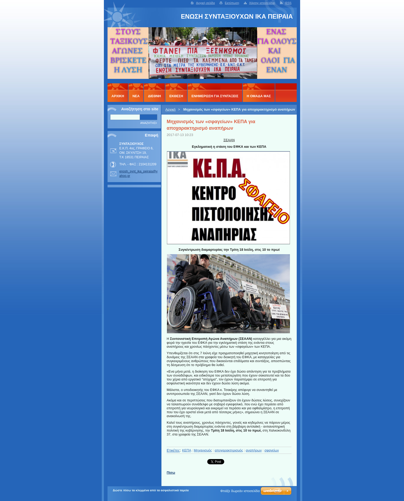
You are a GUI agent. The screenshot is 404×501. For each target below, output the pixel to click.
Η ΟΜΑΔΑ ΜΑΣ (259, 96)
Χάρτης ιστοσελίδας (262, 2)
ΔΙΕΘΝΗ (154, 96)
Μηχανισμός (203, 450)
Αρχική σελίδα (205, 2)
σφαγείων (272, 450)
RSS (288, 2)
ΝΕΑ (135, 96)
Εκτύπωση (232, 2)
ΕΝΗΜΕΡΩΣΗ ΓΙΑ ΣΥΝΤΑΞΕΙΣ (215, 96)
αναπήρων (254, 450)
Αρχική (170, 109)
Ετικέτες (173, 450)
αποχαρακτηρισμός (229, 450)
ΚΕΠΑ (186, 450)
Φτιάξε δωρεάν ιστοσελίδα (240, 491)
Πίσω (171, 473)
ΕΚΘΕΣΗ (176, 96)
